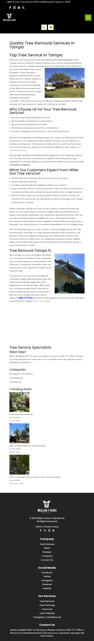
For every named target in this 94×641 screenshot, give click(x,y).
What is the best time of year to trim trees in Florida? (35, 477)
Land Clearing (47, 613)
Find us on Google (41, 301)
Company (47, 556)
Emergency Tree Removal (47, 617)
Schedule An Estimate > (20, 362)
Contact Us (47, 560)
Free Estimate (47, 544)
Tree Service (15, 382)
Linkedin (47, 588)
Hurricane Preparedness (21, 414)
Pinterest (47, 584)
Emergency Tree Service (21, 374)
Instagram (47, 580)
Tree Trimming (47, 605)
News (47, 548)
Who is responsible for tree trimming (27, 445)
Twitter (47, 576)
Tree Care (47, 609)
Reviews (47, 552)
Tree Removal (16, 378)
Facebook (47, 572)
